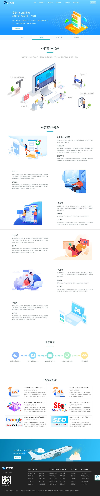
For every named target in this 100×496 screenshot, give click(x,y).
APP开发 (41, 481)
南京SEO (34, 490)
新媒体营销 (31, 473)
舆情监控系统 (85, 481)
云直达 (6, 490)
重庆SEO (50, 490)
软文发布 (62, 481)
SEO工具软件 (53, 478)
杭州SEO (28, 490)
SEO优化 (50, 2)
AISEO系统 (76, 2)
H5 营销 (30, 484)
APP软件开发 (85, 478)
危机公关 (30, 481)
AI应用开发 (84, 473)
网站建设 (41, 473)
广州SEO (67, 490)
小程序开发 (59, 37)
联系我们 (73, 484)
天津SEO (39, 490)
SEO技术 (58, 2)
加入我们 (73, 478)
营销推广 (41, 2)
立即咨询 (17, 28)
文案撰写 (62, 478)
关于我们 (67, 2)
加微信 (93, 2)
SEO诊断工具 (53, 473)
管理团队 (73, 476)
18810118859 (8, 472)
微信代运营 (52, 484)
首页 (35, 2)
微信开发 (23, 37)
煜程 (17, 490)
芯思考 (11, 490)
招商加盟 (73, 481)
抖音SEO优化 (53, 481)
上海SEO (61, 490)
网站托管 (76, 37)
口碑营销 (62, 476)
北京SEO (56, 490)
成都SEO (23, 490)
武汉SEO (45, 490)
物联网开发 (42, 484)
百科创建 (62, 473)
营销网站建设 (85, 476)
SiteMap (77, 490)
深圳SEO (72, 490)
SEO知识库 (52, 476)
